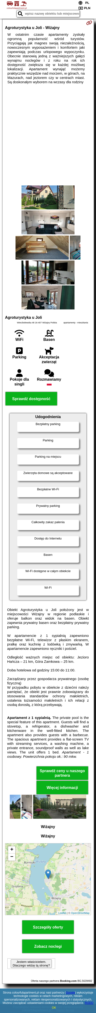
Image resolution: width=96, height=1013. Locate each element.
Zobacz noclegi (48, 946)
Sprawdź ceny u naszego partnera (62, 773)
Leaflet (62, 913)
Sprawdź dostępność (31, 399)
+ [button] (11, 849)
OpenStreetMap (80, 913)
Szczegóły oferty (48, 927)
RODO (89, 1003)
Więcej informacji (62, 788)
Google (70, 992)
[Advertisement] (48, 135)
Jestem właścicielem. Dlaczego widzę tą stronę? (31, 963)
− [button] (11, 857)
